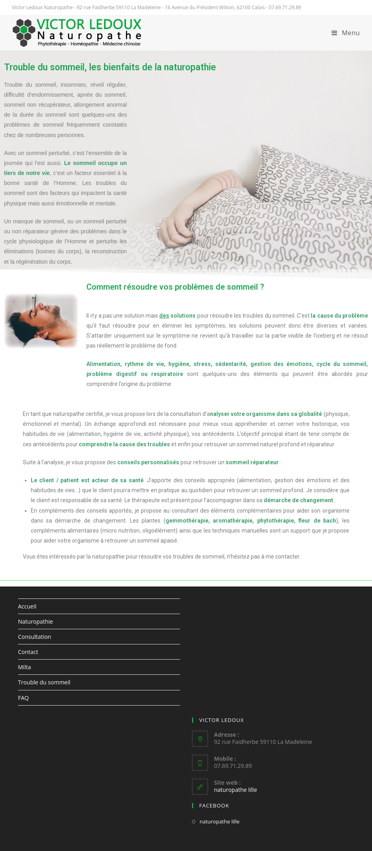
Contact (28, 652)
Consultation (34, 636)
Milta (24, 667)
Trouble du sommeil (44, 682)
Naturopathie (35, 621)
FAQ (23, 698)
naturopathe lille (235, 789)
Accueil (27, 606)
